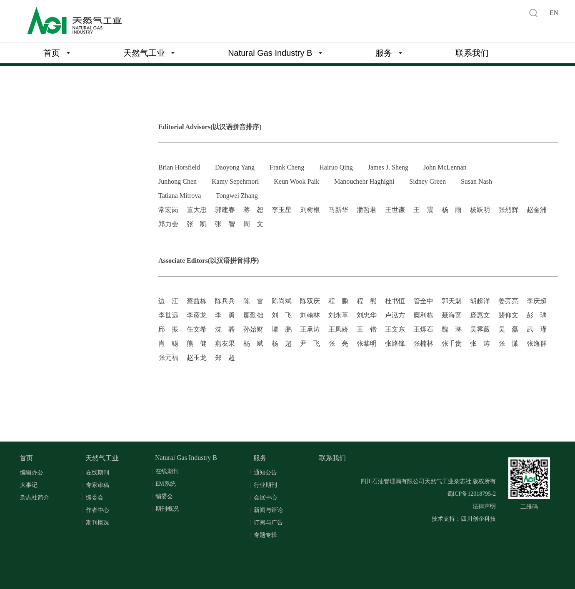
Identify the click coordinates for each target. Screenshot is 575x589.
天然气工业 (149, 52)
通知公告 (265, 472)
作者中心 (97, 510)
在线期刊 (97, 472)
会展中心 (265, 497)
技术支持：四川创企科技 (464, 519)
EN (554, 12)
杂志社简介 (34, 497)
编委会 (94, 497)
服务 (388, 52)
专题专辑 (265, 535)
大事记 (29, 485)
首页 (56, 52)
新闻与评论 (268, 510)
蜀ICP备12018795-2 (471, 494)
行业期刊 (265, 485)
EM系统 (165, 484)
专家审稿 (97, 485)
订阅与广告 (268, 522)
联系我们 (472, 52)
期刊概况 (97, 522)
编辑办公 (31, 472)
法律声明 (484, 506)
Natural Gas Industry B (275, 52)
